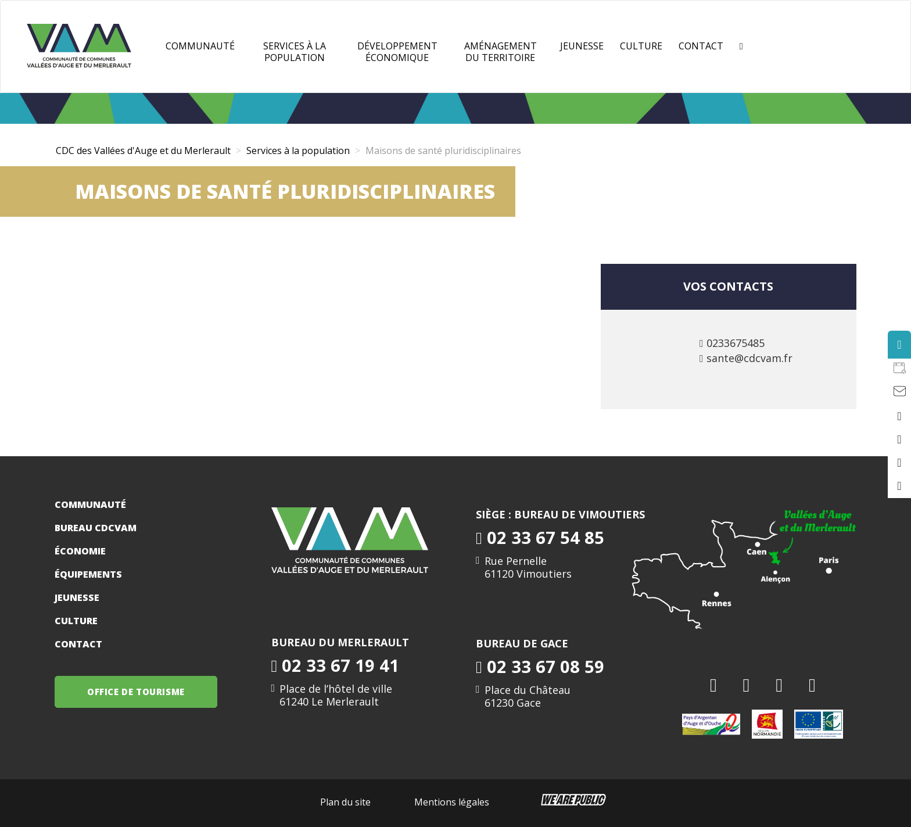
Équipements (88, 574)
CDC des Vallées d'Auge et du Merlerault (143, 150)
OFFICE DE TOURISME (136, 691)
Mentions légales (451, 802)
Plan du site (345, 802)
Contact (701, 46)
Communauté (200, 46)
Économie (80, 551)
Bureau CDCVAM (96, 527)
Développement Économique (397, 52)
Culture (641, 46)
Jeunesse (77, 597)
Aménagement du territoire (500, 52)
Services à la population (294, 52)
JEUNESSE (582, 46)
